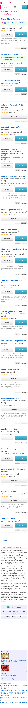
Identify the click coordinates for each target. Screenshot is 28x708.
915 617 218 (7, 138)
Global (26, 702)
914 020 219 (7, 458)
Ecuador (11, 702)
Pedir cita (21, 34)
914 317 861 (14, 218)
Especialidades (4, 690)
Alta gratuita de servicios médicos (9, 685)
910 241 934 (14, 116)
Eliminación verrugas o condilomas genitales (13, 660)
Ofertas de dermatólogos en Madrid (11, 679)
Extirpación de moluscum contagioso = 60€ (14, 23)
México (16, 702)
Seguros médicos (15, 690)
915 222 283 (7, 525)
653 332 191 (7, 260)
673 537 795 (7, 189)
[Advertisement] (14, 634)
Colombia (5, 702)
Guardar (17, 48)
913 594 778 (14, 500)
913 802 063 (14, 409)
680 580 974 (7, 238)
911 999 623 (7, 349)
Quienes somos (4, 697)
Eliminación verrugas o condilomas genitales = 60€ (13, 58)
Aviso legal (23, 697)
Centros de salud (20, 692)
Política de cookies (5, 699)
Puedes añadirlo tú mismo (14, 616)
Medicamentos (4, 694)
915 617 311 (7, 291)
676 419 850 (7, 165)
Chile (1, 702)
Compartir (24, 48)
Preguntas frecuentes (17, 694)
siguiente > (7, 540)
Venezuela (21, 702)
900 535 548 (7, 89)
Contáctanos (14, 697)
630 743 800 (7, 322)
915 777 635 (14, 480)
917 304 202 (7, 34)
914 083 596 (7, 438)
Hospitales (10, 692)
